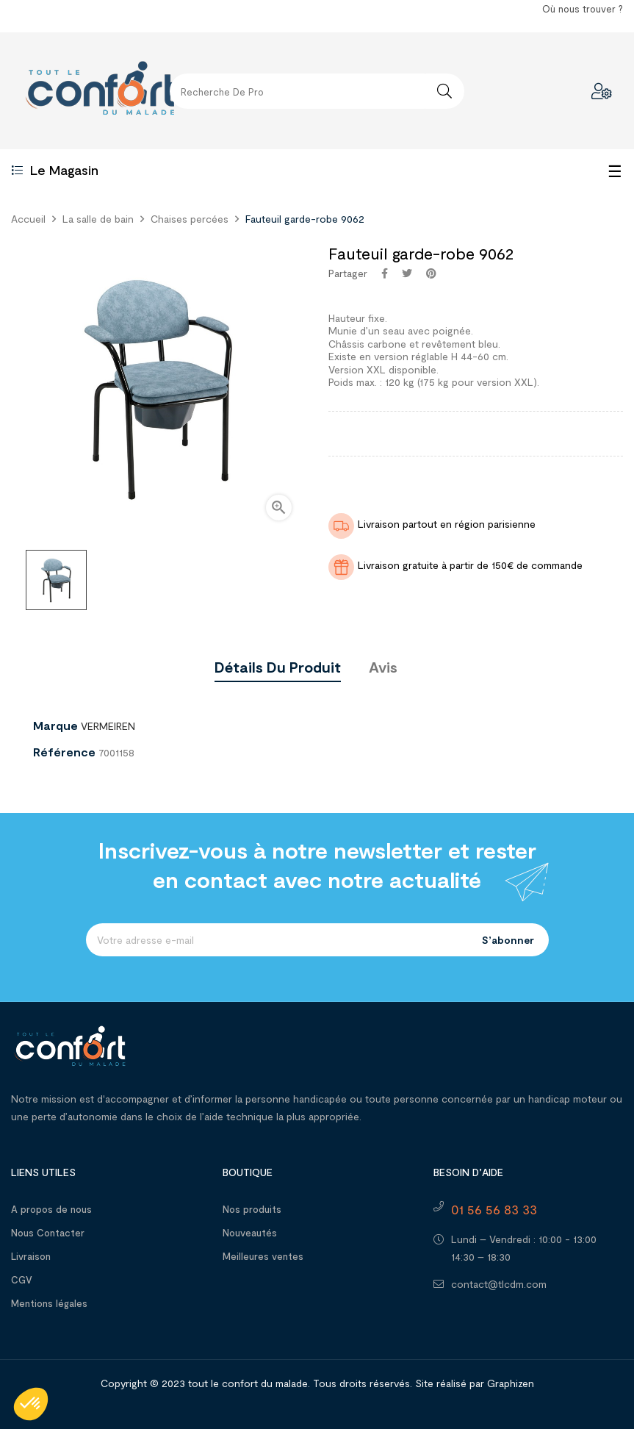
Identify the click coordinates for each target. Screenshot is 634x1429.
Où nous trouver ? (582, 9)
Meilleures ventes (263, 1256)
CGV (21, 1280)
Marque (55, 725)
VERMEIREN (108, 726)
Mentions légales (49, 1303)
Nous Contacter (47, 1233)
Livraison (31, 1256)
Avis (383, 667)
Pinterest (431, 273)
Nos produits (252, 1209)
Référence (64, 752)
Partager (384, 273)
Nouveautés (250, 1233)
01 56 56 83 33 (494, 1209)
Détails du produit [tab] (278, 667)
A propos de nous (51, 1209)
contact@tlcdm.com (499, 1284)
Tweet (407, 273)
